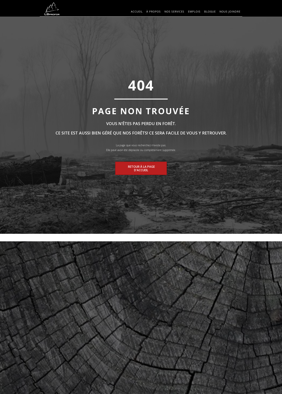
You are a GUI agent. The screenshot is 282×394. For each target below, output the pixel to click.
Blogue (210, 11)
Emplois (194, 11)
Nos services (174, 11)
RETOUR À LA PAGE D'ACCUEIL (141, 168)
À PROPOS (153, 11)
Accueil (137, 11)
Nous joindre (229, 11)
